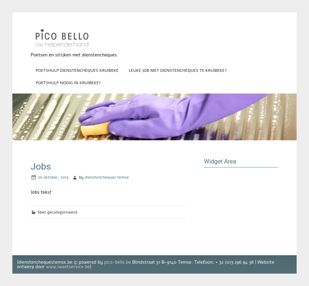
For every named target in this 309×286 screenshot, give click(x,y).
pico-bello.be (117, 262)
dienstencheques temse (107, 177)
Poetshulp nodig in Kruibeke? (68, 83)
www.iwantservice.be (68, 267)
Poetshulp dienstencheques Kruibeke (77, 70)
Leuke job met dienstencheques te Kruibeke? (178, 70)
